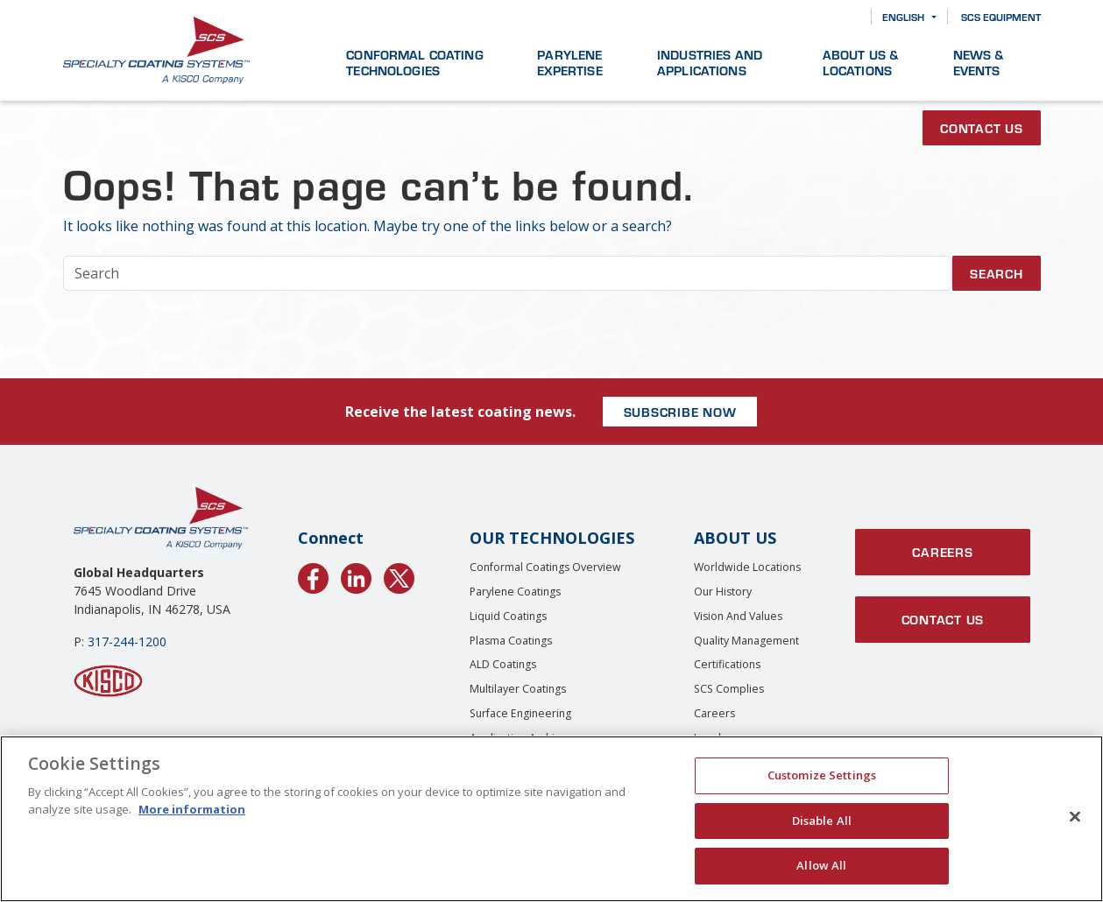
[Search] (845, 17)
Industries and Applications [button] (709, 62)
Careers (714, 713)
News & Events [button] (978, 62)
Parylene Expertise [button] (569, 62)
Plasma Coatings (511, 640)
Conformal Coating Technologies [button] (415, 62)
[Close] (1075, 817)
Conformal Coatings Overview (545, 567)
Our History (723, 591)
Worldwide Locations (747, 567)
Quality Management (746, 640)
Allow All (821, 865)
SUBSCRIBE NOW (680, 411)
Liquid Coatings (508, 616)
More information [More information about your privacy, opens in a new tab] (191, 809)
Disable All (822, 820)
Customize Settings (821, 775)
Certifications (727, 664)
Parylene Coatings (515, 591)
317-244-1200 (127, 641)
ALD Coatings (503, 664)
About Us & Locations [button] (861, 62)
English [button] (903, 17)
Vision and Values (738, 616)
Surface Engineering (520, 713)
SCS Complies (729, 688)
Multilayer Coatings (518, 688)
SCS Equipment (1001, 17)
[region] (551, 819)
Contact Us (981, 128)
